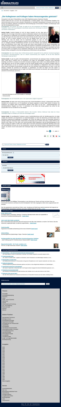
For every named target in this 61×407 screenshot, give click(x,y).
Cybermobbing (5, 233)
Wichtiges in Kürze (6, 319)
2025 (3, 348)
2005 (3, 378)
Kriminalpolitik (5, 326)
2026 (3, 347)
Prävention (4, 296)
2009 (3, 372)
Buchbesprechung (6, 339)
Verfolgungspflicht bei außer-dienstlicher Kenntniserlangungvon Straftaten (19, 238)
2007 (3, 375)
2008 (3, 373)
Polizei (3, 298)
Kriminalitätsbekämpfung (8, 295)
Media (22, 404)
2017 (3, 360)
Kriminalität (4, 293)
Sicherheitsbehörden (7, 388)
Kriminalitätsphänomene (8, 330)
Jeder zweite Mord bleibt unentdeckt (10, 220)
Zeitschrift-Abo (5, 393)
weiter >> (57, 131)
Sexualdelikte (5, 335)
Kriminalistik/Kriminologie (8, 320)
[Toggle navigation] (2, 7)
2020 (3, 356)
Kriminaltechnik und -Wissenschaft (10, 323)
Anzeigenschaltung (6, 394)
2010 (3, 370)
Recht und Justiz (6, 307)
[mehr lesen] (25, 216)
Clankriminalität (5, 227)
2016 (3, 361)
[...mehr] (43, 208)
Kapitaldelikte (5, 324)
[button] (47, 136)
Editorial (4, 310)
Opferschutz (5, 301)
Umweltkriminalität (6, 336)
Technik (4, 302)
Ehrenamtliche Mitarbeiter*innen (9, 391)
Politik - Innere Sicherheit (8, 299)
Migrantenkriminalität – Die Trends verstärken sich (13, 244)
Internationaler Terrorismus (8, 317)
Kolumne (4, 308)
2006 (3, 376)
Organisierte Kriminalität (7, 322)
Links (3, 398)
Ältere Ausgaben (6, 381)
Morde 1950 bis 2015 (6, 213)
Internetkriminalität (6, 332)
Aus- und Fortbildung (7, 305)
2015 (3, 363)
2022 (3, 353)
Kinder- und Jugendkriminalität (9, 338)
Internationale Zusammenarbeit (9, 327)
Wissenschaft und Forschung (9, 304)
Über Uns (4, 390)
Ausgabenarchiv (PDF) (7, 395)
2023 (3, 351)
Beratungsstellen (6, 397)
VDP (25, 404)
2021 (3, 354)
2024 (3, 350)
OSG (28, 404)
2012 (3, 367)
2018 (3, 359)
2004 (3, 379)
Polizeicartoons (5, 400)
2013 (3, 366)
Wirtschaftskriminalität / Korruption (10, 329)
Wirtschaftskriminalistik (7, 333)
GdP (31, 404)
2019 (3, 357)
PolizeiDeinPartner (36, 404)
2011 (3, 369)
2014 (3, 364)
